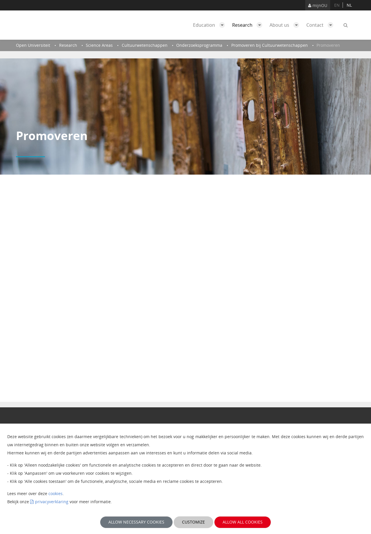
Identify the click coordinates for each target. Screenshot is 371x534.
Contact (321, 25)
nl (349, 5)
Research (248, 25)
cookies (55, 493)
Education (210, 25)
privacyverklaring (51, 501)
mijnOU (317, 5)
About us (286, 25)
